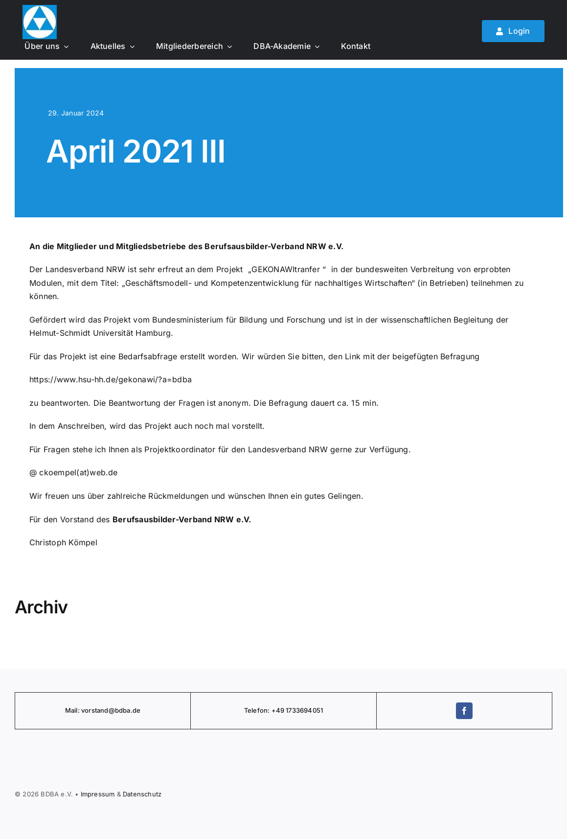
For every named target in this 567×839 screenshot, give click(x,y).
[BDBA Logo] (40, 9)
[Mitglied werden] (513, 31)
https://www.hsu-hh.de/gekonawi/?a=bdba (110, 379)
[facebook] (464, 710)
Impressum (98, 794)
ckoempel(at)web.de (78, 472)
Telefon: (258, 710)
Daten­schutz (142, 794)
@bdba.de (125, 710)
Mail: (73, 710)
